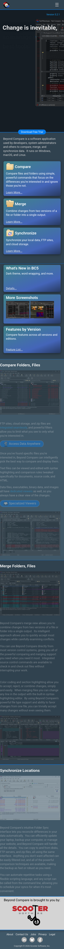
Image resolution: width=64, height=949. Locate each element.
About (10, 934)
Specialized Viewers (19, 504)
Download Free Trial (32, 131)
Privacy (42, 934)
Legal (52, 934)
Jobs (33, 934)
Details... (11, 288)
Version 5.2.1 (53, 14)
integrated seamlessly (13, 427)
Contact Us (22, 934)
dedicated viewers (21, 491)
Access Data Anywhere (21, 444)
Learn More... (14, 192)
